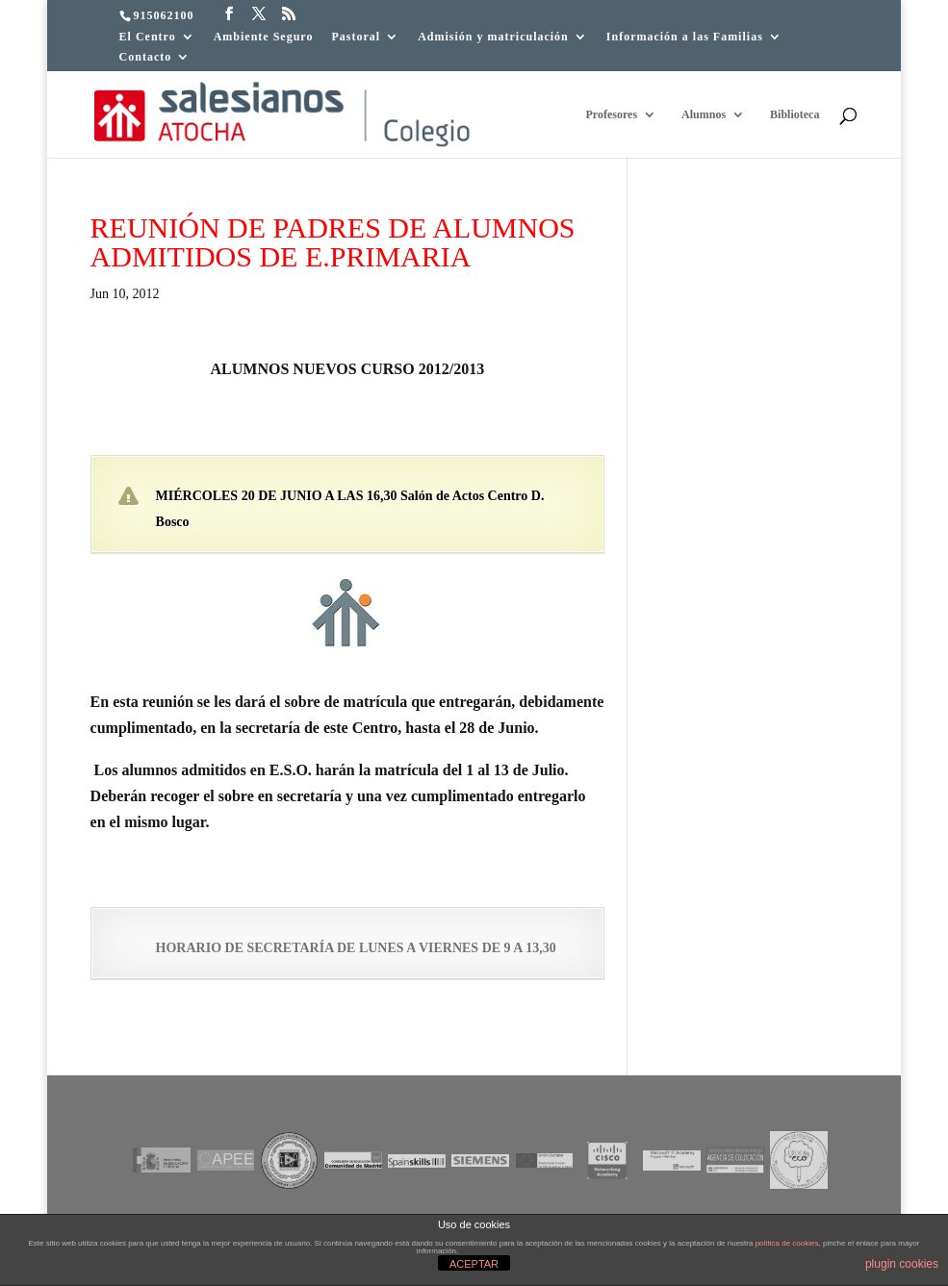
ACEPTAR (474, 1264)
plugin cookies (901, 1264)
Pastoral (355, 37)
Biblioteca (794, 114)
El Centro (147, 37)
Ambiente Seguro (264, 37)
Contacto (145, 57)
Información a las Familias (684, 37)
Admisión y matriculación (493, 37)
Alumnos (703, 114)
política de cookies (787, 1243)
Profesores (612, 114)
